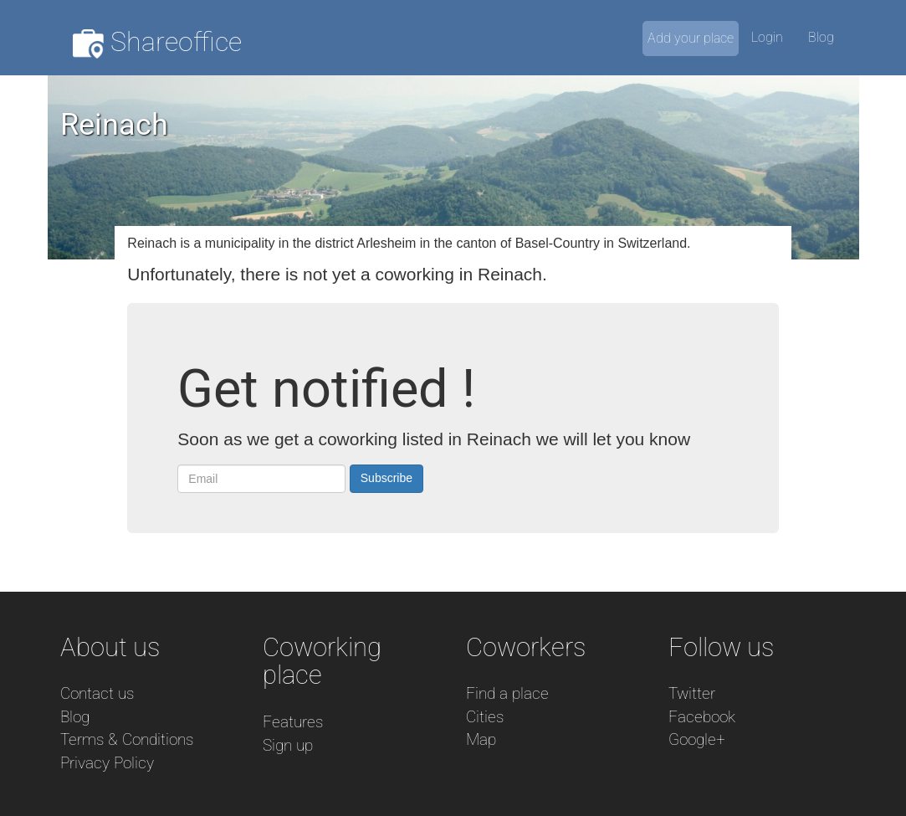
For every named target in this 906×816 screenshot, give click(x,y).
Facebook (701, 716)
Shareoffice (158, 42)
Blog (821, 37)
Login (767, 37)
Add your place (691, 38)
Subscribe (386, 478)
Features (293, 721)
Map (481, 739)
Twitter (691, 693)
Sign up (288, 745)
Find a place (507, 693)
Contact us (97, 693)
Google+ (696, 739)
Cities (485, 716)
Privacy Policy (107, 762)
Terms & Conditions (126, 739)
